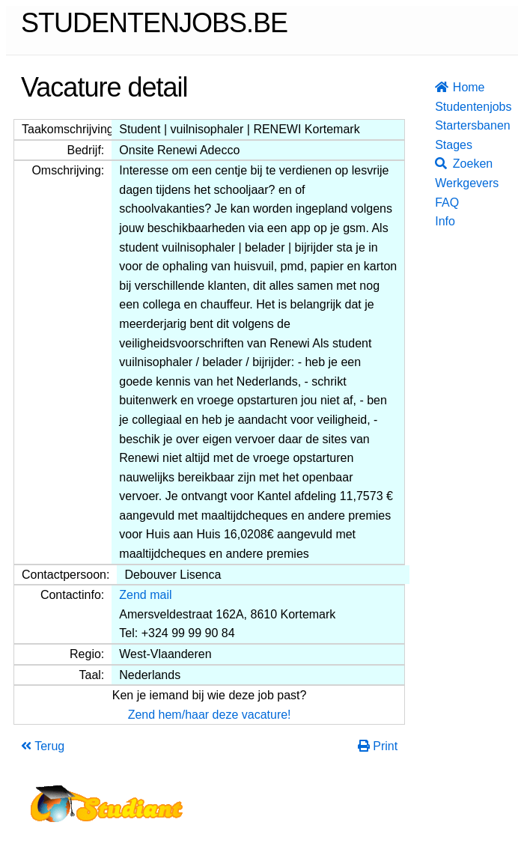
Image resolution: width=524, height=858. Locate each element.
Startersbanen (439, 125)
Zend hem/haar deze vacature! (209, 714)
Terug (42, 746)
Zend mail (145, 594)
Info (439, 221)
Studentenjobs (439, 106)
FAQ (439, 202)
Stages (439, 145)
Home (439, 87)
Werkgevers (439, 183)
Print (377, 746)
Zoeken (439, 163)
